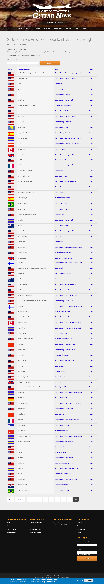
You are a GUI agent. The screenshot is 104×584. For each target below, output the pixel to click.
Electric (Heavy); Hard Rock (63, 94)
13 (63, 499)
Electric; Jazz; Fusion (61, 176)
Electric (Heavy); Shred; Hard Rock (65, 360)
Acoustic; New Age (60, 452)
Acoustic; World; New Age (63, 252)
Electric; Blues (59, 89)
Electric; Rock (59, 84)
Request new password (84, 554)
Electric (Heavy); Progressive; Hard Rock (67, 419)
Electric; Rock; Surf (60, 159)
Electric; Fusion (59, 170)
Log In (84, 29)
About (9, 526)
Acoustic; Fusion (60, 371)
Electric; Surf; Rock (60, 149)
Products (58, 29)
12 (57, 499)
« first (11, 499)
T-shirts (79, 532)
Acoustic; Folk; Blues (61, 355)
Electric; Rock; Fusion (61, 377)
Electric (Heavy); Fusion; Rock (64, 301)
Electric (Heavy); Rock (61, 127)
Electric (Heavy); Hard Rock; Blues (65, 350)
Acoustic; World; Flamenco (63, 105)
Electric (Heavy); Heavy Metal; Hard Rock (67, 468)
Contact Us (80, 522)
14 (69, 499)
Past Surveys (81, 529)
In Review (33, 526)
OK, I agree (80, 583)
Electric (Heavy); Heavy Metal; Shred (66, 155)
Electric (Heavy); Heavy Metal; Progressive (68, 165)
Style (56, 69)
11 (51, 499)
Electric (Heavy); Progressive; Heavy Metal (68, 73)
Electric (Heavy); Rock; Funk (63, 111)
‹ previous (20, 499)
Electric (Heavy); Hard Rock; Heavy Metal (67, 143)
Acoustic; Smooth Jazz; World (64, 338)
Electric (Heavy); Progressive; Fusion (66, 479)
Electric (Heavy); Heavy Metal (64, 100)
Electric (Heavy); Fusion (62, 425)
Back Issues (80, 526)
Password (80, 549)
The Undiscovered (35, 532)
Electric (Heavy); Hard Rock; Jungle (65, 344)
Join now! (66, 525)
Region (10, 69)
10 (45, 499)
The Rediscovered (35, 529)
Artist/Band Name (24, 69)
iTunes (91, 69)
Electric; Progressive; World (63, 258)
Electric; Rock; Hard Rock (62, 474)
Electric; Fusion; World (62, 490)
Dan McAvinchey (12, 529)
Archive (68, 29)
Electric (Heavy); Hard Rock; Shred (65, 78)
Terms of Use (62, 579)
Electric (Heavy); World (62, 397)
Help (76, 29)
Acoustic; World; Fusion (62, 431)
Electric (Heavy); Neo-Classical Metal (66, 290)
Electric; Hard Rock (60, 447)
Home (20, 29)
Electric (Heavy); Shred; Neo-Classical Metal (68, 247)
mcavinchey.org (11, 532)
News (28, 29)
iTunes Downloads (36, 522)
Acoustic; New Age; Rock (62, 311)
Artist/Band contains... (13, 60)
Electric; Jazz (59, 279)
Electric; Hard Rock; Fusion (63, 273)
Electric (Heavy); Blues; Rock (63, 122)
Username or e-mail (83, 542)
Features (47, 29)
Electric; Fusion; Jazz (61, 333)
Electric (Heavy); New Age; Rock (64, 441)
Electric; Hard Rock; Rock (62, 484)
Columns (37, 29)
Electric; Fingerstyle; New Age (64, 463)
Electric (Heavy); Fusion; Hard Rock (65, 181)
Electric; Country (60, 366)
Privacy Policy (76, 579)
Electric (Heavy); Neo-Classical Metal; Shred (68, 262)
